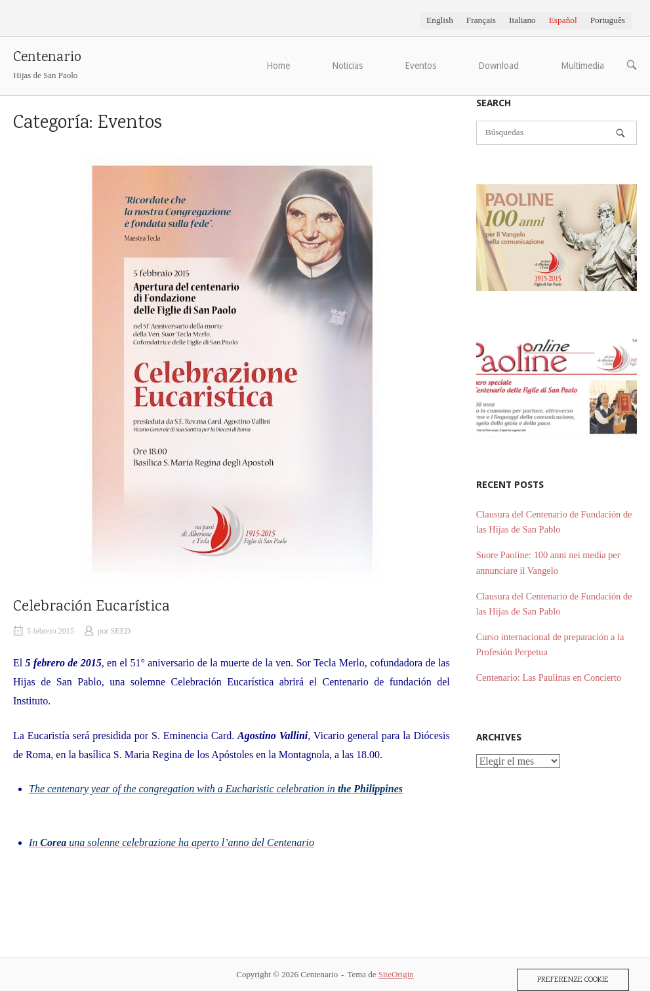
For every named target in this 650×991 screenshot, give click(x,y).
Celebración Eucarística (91, 607)
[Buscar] (556, 133)
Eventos (420, 65)
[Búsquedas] (620, 134)
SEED (120, 631)
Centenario (47, 58)
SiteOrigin (396, 974)
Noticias (347, 65)
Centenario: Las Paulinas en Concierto (548, 677)
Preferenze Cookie (573, 980)
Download (498, 65)
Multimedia (582, 65)
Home (278, 65)
